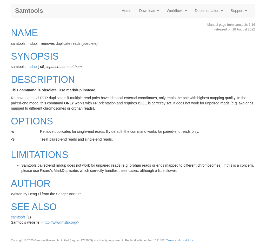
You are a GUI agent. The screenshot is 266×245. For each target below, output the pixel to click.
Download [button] (149, 11)
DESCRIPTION (43, 79)
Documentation (209, 11)
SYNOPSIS (35, 56)
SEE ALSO (34, 207)
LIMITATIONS (39, 154)
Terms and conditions (180, 240)
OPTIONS (32, 121)
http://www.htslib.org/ (60, 222)
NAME (24, 33)
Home (126, 11)
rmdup (31, 67)
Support (239, 11)
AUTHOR (30, 183)
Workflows (177, 11)
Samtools (29, 10)
